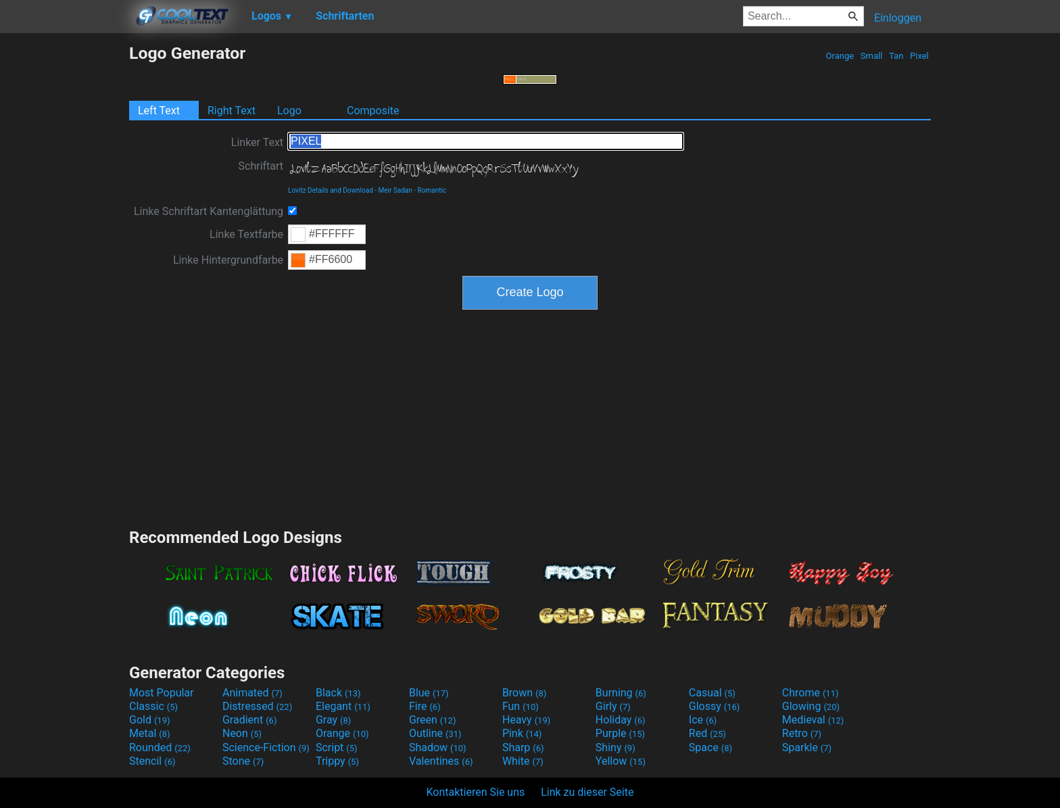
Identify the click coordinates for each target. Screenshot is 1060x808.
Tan (896, 56)
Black (338, 692)
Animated (252, 692)
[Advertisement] (64, 246)
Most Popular (161, 692)
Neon (242, 733)
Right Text (232, 110)
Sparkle (807, 747)
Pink (522, 733)
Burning (621, 692)
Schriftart (261, 166)
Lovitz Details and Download (330, 190)
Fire (425, 706)
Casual (712, 692)
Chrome (810, 692)
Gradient (249, 719)
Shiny (615, 747)
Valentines (441, 761)
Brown (524, 692)
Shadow (437, 747)
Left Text (159, 110)
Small (872, 56)
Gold (149, 719)
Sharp (523, 747)
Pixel (919, 56)
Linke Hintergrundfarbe (228, 260)
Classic (153, 706)
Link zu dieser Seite (587, 792)
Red (707, 733)
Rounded (160, 747)
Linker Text (257, 142)
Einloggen (897, 17)
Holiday (621, 719)
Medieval (813, 719)
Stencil (152, 761)
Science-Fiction (266, 747)
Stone (243, 761)
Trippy (337, 761)
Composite (373, 110)
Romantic (432, 190)
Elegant (343, 706)
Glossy (714, 706)
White (523, 761)
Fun (520, 706)
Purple (620, 733)
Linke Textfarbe (246, 234)
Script (337, 747)
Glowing (811, 706)
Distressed (257, 706)
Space (710, 747)
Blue (429, 692)
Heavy (526, 719)
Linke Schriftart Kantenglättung (208, 211)
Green (432, 719)
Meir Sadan (395, 190)
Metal (149, 733)
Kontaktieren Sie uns (476, 792)
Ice (703, 719)
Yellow (621, 761)
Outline (435, 733)
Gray (333, 719)
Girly (613, 706)
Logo (289, 110)
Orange (839, 56)
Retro (801, 733)
